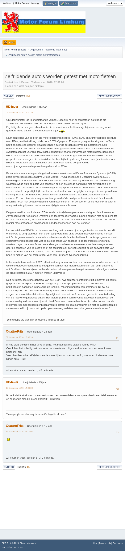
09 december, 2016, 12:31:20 (19, 112)
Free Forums (17, 547)
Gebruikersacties (109, 96)
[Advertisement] (47, 65)
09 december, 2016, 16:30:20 (19, 337)
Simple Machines (27, 543)
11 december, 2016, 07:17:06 (19, 431)
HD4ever (12, 106)
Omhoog (9, 467)
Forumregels (105, 543)
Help (95, 543)
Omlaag (8, 96)
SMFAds (5, 547)
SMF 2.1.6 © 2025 (10, 543)
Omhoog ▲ (118, 543)
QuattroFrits (14, 331)
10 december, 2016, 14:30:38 (19, 388)
